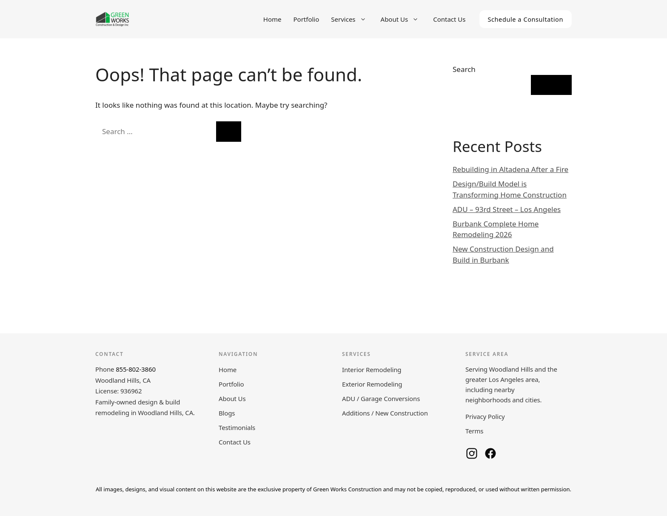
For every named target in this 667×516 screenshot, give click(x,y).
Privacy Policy (485, 416)
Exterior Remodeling (372, 384)
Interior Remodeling (371, 369)
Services (352, 19)
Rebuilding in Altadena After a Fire (510, 169)
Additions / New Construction (385, 413)
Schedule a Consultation (526, 19)
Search (464, 69)
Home (272, 19)
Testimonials (237, 427)
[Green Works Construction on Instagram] (471, 453)
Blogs (227, 413)
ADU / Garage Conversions (381, 398)
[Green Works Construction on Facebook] (490, 453)
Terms (474, 431)
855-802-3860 (136, 369)
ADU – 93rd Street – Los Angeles (507, 209)
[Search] (228, 131)
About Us (404, 19)
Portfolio (306, 19)
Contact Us (449, 19)
